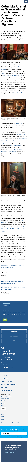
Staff (2, 402)
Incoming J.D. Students (6, 396)
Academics (5, 379)
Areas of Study (6, 382)
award (3, 73)
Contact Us (4, 365)
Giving (2, 418)
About (2, 419)
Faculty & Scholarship (8, 384)
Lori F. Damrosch (11, 149)
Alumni (2, 416)
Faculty (3, 400)
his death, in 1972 (17, 93)
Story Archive (6, 28)
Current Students (5, 398)
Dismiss (9, 456)
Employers (3, 404)
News (2, 413)
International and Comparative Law (10, 281)
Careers (4, 387)
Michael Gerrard (20, 134)
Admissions (5, 376)
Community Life (6, 390)
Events (3, 277)
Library (2, 421)
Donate (6, 434)
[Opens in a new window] (2, 368)
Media (2, 405)
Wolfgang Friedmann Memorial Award (11, 287)
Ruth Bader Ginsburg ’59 (16, 145)
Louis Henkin (12, 152)
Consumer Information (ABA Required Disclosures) (12, 422)
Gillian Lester (18, 123)
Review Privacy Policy (10, 452)
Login (3, 408)
